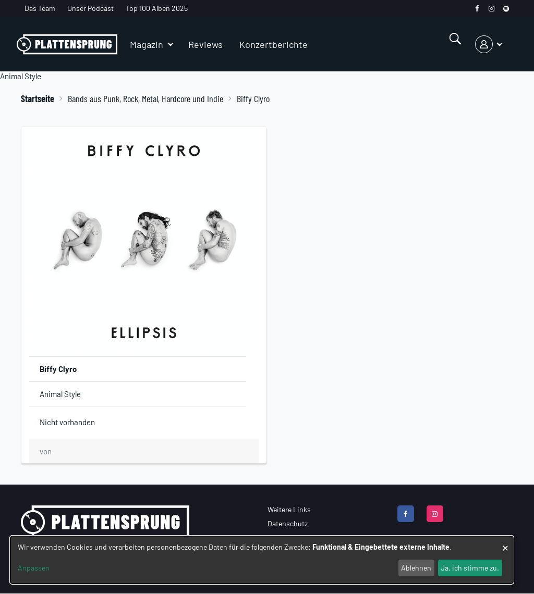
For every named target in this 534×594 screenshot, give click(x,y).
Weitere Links (289, 509)
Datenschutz (288, 523)
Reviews (205, 44)
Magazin (146, 44)
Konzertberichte (273, 44)
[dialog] (261, 560)
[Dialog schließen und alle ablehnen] (505, 542)
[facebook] (477, 8)
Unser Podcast (90, 8)
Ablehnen (416, 567)
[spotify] (506, 8)
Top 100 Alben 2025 (157, 8)
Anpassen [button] (34, 567)
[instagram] (491, 8)
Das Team (40, 8)
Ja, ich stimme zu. (470, 567)
